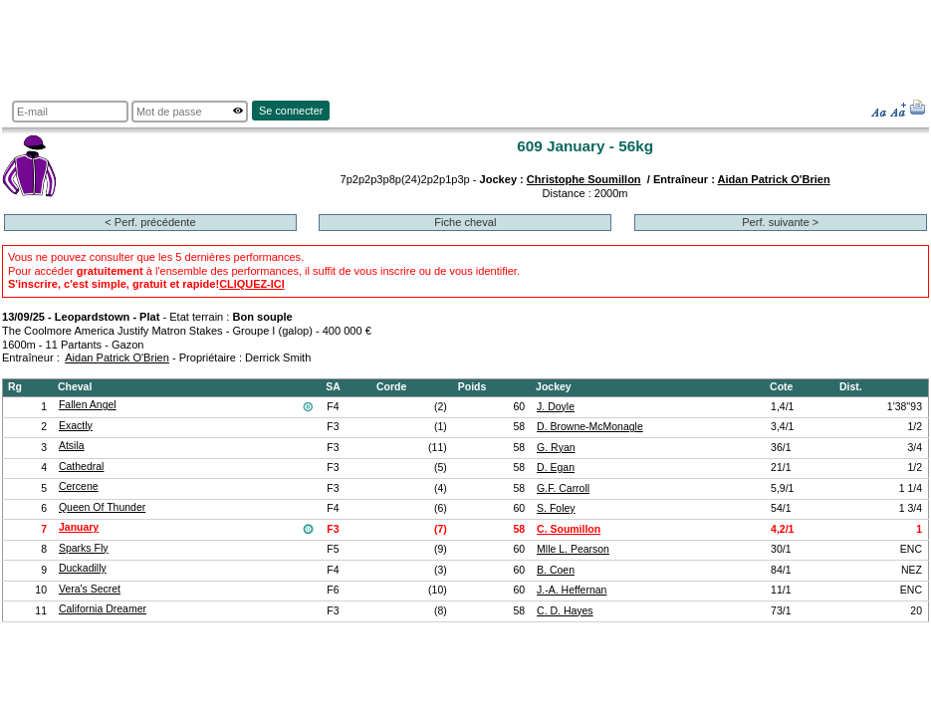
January (79, 527)
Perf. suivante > (780, 222)
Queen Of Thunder (102, 507)
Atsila (72, 445)
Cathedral (81, 466)
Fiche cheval (465, 222)
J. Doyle (556, 406)
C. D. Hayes (565, 610)
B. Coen (556, 570)
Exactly (76, 425)
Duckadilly (83, 568)
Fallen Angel (87, 404)
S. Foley (556, 508)
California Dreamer (102, 608)
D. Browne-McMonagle (590, 426)
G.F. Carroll (563, 488)
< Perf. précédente (150, 222)
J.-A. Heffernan (571, 590)
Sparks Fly (84, 548)
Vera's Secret (89, 589)
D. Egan (556, 467)
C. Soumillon (568, 529)
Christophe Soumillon (584, 179)
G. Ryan (556, 447)
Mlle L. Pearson (573, 549)
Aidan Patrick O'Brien (774, 179)
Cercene (79, 486)
